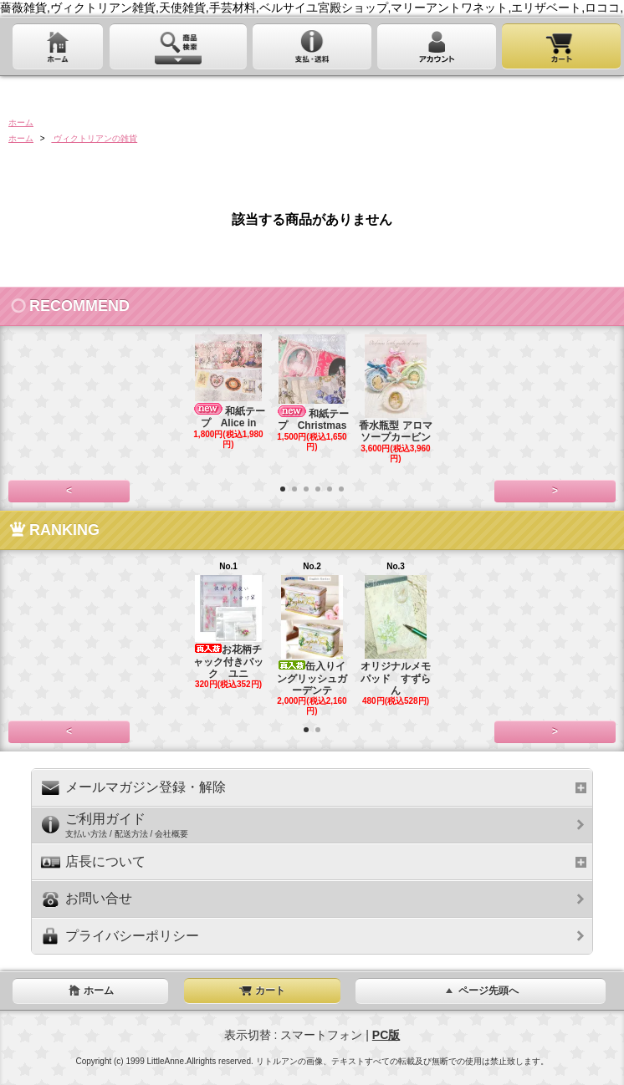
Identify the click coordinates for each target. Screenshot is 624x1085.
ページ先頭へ (480, 990)
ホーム (20, 122)
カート (261, 990)
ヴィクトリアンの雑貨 (94, 138)
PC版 (386, 1035)
